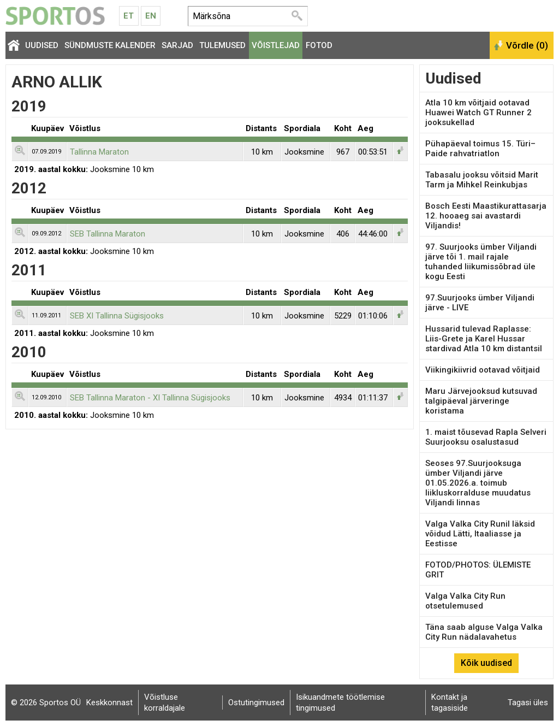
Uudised (41, 45)
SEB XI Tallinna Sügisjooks (117, 316)
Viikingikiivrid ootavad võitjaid (482, 370)
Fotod (319, 45)
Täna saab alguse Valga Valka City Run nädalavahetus (484, 632)
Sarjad (177, 45)
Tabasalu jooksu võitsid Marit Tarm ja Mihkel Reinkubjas (481, 180)
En (150, 16)
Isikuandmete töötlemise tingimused (340, 702)
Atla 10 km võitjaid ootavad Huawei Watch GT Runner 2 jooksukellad (478, 112)
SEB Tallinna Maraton (107, 234)
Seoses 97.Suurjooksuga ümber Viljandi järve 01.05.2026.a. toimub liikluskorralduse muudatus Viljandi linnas (478, 482)
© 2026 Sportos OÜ (46, 702)
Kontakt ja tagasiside (449, 702)
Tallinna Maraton (99, 152)
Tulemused (222, 45)
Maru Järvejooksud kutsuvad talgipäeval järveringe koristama (481, 401)
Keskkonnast (109, 702)
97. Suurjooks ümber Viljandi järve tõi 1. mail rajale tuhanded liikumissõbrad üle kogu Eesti (481, 261)
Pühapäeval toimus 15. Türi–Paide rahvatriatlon (480, 148)
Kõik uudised (486, 663)
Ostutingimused (256, 702)
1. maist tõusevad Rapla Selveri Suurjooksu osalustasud (485, 437)
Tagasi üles (528, 702)
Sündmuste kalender (110, 45)
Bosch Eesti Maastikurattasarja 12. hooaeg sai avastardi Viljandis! (485, 216)
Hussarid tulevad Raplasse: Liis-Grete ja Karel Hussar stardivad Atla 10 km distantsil (483, 338)
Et (128, 16)
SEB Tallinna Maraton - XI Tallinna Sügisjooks (150, 398)
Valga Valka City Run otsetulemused (465, 601)
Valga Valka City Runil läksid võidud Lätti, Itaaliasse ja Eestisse (480, 533)
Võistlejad (276, 45)
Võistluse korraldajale (164, 702)
